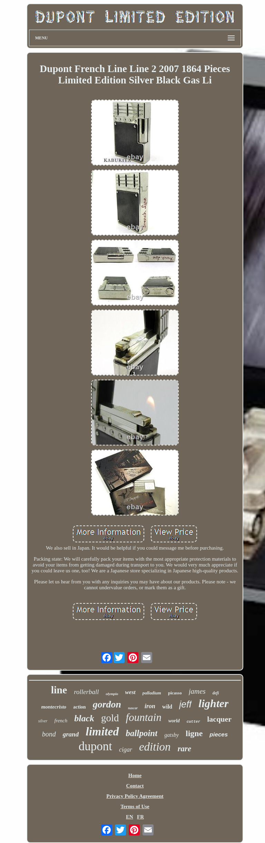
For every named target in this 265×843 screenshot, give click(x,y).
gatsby (171, 735)
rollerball (86, 691)
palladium (152, 692)
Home (134, 775)
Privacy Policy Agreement (135, 796)
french (61, 720)
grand (71, 734)
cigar (125, 749)
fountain (143, 717)
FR (140, 817)
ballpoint (142, 733)
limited (102, 731)
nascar (133, 708)
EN (129, 817)
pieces (218, 734)
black (84, 718)
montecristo (54, 707)
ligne (194, 733)
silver (43, 721)
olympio (112, 694)
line (59, 689)
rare (185, 748)
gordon (107, 704)
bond (49, 734)
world (174, 720)
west (130, 692)
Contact (135, 786)
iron (150, 706)
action (79, 707)
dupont (95, 746)
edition (155, 747)
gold (110, 717)
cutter (193, 722)
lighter (213, 703)
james (197, 691)
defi (216, 693)
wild (167, 707)
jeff (185, 704)
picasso (175, 692)
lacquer (219, 719)
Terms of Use (134, 806)
